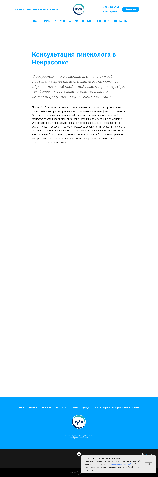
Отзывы (87, 21)
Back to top (147, 454)
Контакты (120, 21)
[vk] (79, 454)
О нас (35, 21)
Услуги (60, 21)
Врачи (47, 21)
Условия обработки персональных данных (116, 407)
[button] (130, 9)
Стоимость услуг (80, 407)
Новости (103, 21)
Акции (73, 21)
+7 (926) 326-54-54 (110, 7)
